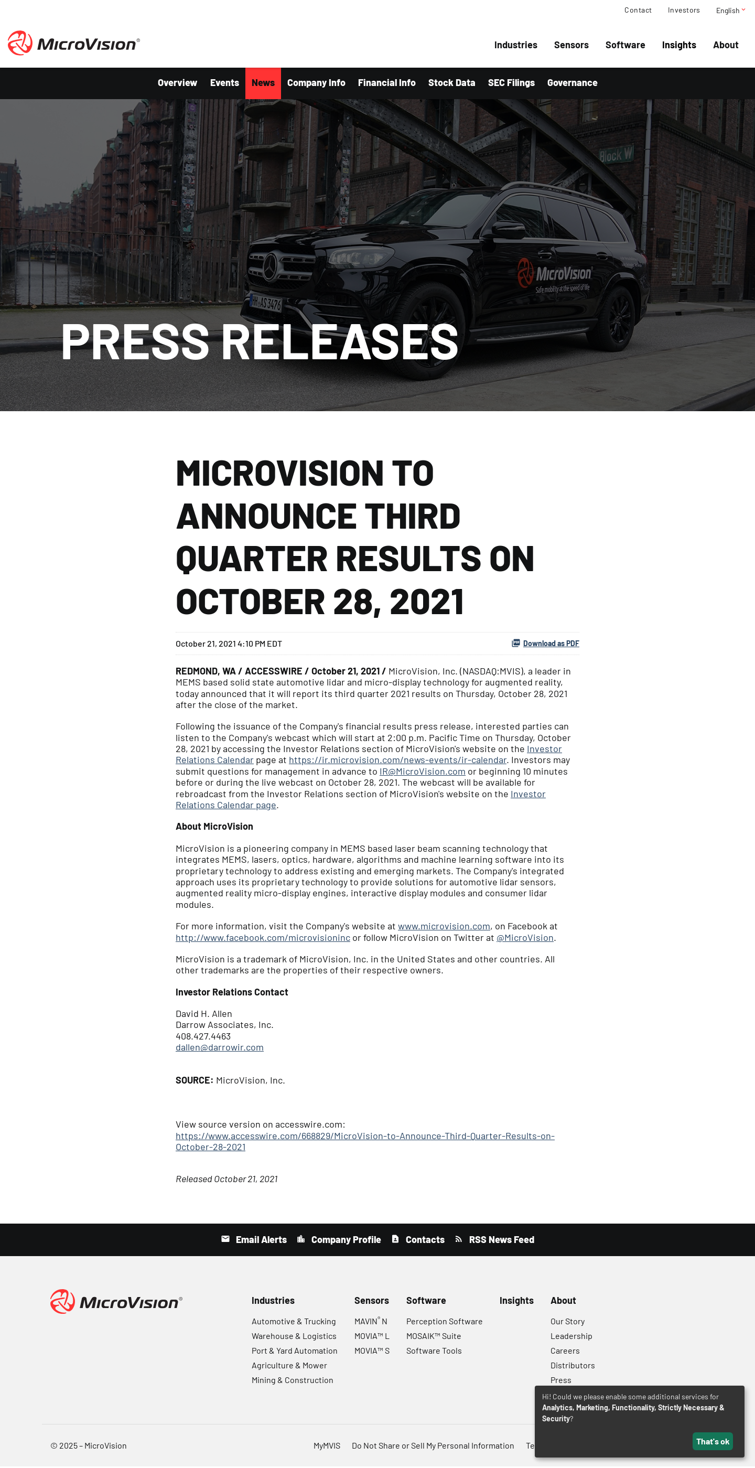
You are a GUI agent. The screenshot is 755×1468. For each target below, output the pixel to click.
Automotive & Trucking (294, 1322)
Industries (515, 44)
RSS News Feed (500, 1241)
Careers (565, 1352)
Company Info (316, 84)
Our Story (568, 1322)
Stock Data (452, 84)
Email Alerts (260, 1241)
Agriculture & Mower (289, 1366)
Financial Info (387, 84)
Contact (638, 10)
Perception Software (444, 1322)
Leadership (571, 1337)
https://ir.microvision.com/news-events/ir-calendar (397, 761)
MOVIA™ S (372, 1352)
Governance (572, 84)
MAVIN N (370, 1322)
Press (561, 1381)
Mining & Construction (292, 1381)
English (731, 10)
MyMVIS (327, 1447)
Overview (178, 84)
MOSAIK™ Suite (433, 1337)
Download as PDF (545, 644)
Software (625, 44)
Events (224, 84)
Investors (684, 10)
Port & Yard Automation (295, 1352)
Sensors (571, 44)
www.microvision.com (444, 927)
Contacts (424, 1241)
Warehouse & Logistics (294, 1337)
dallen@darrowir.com (220, 1048)
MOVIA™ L (372, 1337)
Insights (679, 44)
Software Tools (434, 1352)
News (263, 84)
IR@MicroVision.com (423, 772)
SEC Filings (511, 84)
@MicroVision (525, 939)
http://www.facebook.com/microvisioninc (263, 939)
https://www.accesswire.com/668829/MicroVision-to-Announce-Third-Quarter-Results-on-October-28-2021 (365, 1142)
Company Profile (345, 1241)
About (726, 44)
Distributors (573, 1366)
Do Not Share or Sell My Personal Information (433, 1447)
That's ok (713, 1441)
